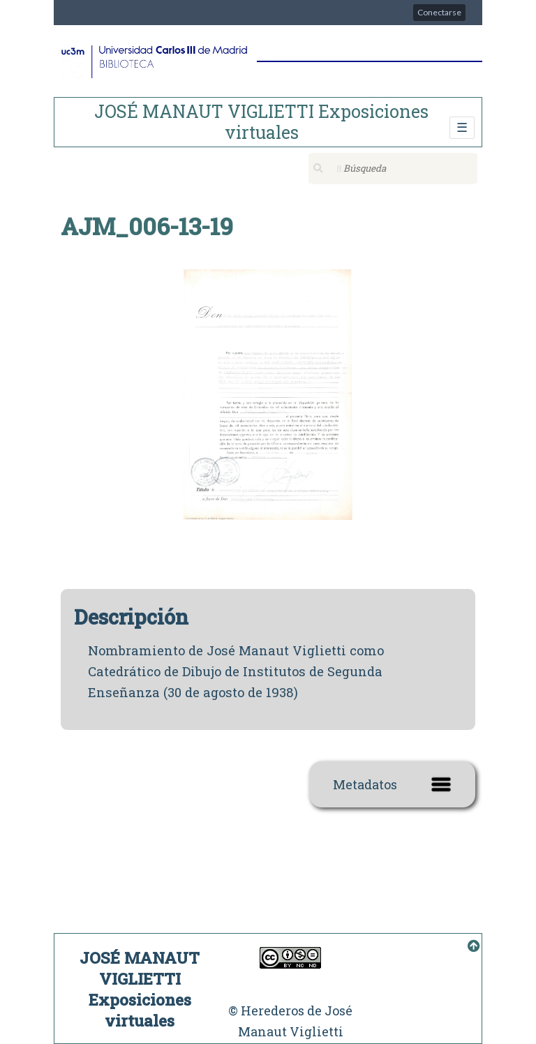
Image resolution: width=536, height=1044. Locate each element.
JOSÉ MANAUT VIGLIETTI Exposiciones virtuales (261, 122)
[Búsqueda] (392, 168)
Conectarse (439, 12)
